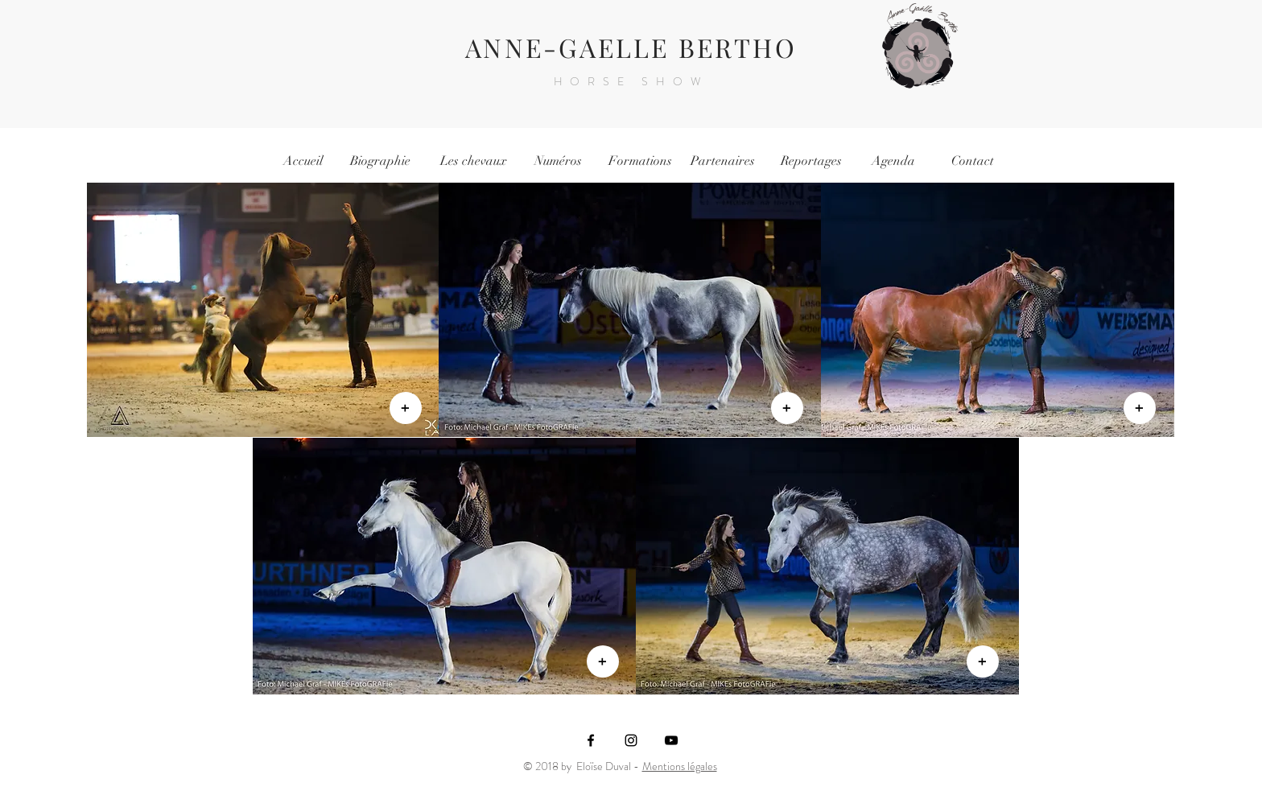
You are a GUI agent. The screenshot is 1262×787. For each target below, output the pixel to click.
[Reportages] (811, 161)
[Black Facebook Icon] (591, 740)
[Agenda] (893, 161)
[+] (406, 408)
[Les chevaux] (473, 161)
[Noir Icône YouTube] (671, 740)
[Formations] (640, 161)
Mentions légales (679, 766)
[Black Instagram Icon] (631, 740)
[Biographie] (380, 161)
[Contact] (972, 161)
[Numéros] (558, 161)
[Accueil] (302, 161)
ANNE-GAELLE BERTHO (631, 47)
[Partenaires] (723, 161)
